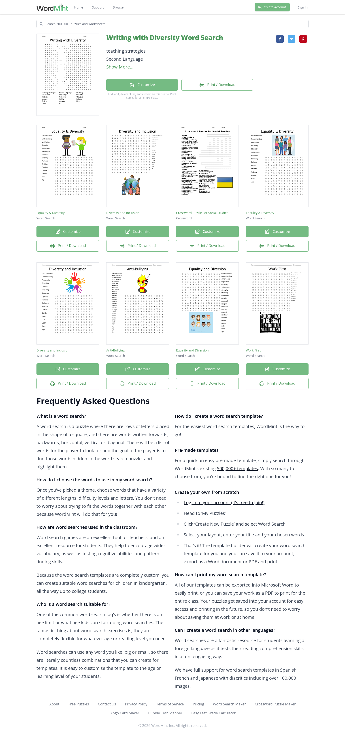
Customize (142, 85)
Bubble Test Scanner (165, 713)
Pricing (198, 704)
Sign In (303, 7)
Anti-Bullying (115, 350)
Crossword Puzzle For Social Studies (202, 213)
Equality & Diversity (50, 213)
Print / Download (217, 85)
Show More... (119, 67)
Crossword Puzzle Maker (275, 704)
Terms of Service (170, 704)
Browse (118, 7)
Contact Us (107, 704)
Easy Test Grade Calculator (213, 713)
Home (78, 7)
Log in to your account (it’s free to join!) (224, 502)
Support (98, 7)
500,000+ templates (237, 468)
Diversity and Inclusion (122, 213)
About (54, 704)
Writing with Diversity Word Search (164, 37)
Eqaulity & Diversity (260, 213)
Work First (253, 350)
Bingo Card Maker (124, 713)
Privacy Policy (136, 704)
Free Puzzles (78, 704)
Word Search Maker (229, 704)
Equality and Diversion (192, 350)
